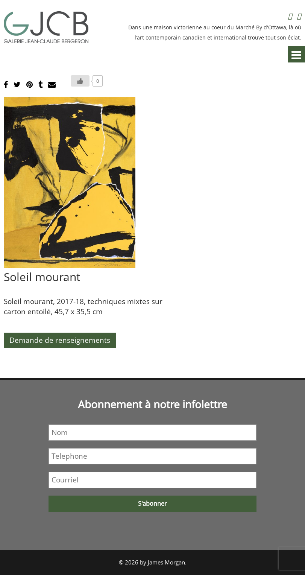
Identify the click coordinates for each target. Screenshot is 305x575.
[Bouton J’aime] (80, 81)
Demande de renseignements (59, 340)
